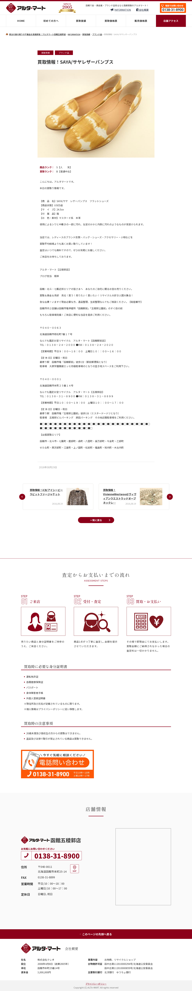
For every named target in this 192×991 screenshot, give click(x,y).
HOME (21, 21)
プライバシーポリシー (96, 983)
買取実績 (81, 21)
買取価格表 (111, 21)
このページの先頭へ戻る (96, 934)
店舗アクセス (170, 21)
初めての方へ (51, 21)
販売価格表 (141, 21)
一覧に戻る (96, 520)
